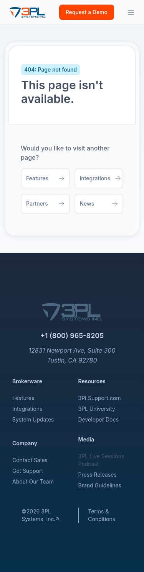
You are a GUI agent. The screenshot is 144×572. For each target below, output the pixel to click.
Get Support (27, 470)
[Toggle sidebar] (131, 12)
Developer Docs (98, 419)
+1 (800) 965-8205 (72, 336)
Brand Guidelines (100, 485)
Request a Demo (87, 12)
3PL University (96, 408)
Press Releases (97, 474)
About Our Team (33, 481)
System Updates (33, 419)
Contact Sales (30, 460)
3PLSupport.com (99, 398)
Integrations (27, 408)
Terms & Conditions (101, 515)
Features (23, 398)
